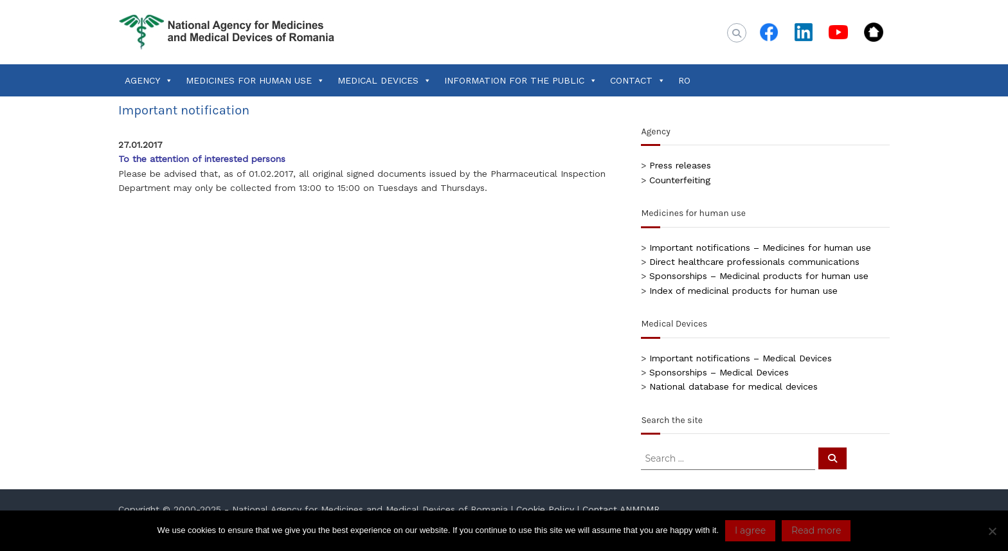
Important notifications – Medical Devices (740, 358)
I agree (750, 530)
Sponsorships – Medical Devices (719, 372)
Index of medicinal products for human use (743, 290)
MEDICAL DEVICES (384, 80)
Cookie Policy (545, 509)
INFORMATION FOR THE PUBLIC (520, 80)
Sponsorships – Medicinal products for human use (759, 276)
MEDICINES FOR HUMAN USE (255, 80)
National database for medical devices (733, 386)
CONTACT (637, 80)
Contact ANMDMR (621, 509)
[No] (992, 531)
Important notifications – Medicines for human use (760, 247)
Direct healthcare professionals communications (754, 262)
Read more (816, 530)
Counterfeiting (679, 180)
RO (684, 80)
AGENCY (149, 80)
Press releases (680, 165)
